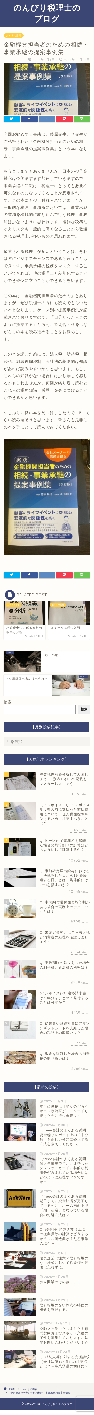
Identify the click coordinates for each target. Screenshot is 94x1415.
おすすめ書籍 (13, 35)
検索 (8, 702)
